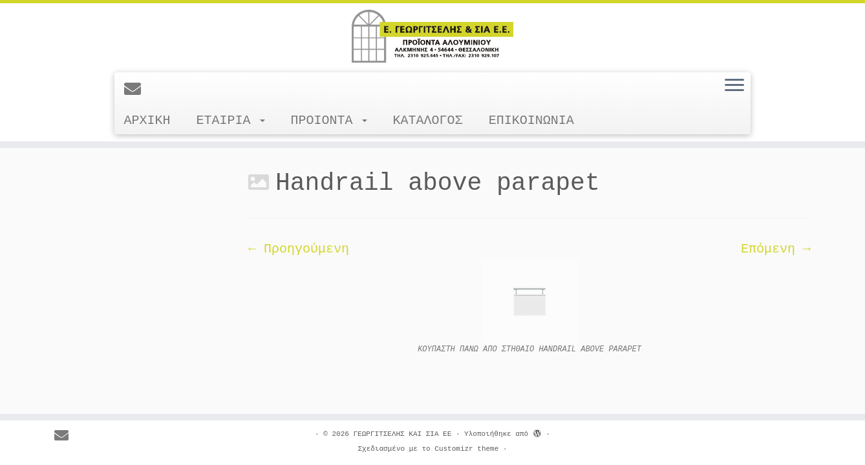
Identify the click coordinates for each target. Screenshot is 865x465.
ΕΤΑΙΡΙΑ (231, 120)
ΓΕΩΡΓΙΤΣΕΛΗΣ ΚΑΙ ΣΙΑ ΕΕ (402, 434)
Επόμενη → (776, 249)
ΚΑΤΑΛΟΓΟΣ (428, 120)
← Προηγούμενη (298, 249)
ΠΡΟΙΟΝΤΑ (329, 120)
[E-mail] (136, 90)
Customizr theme (466, 449)
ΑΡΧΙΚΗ (147, 120)
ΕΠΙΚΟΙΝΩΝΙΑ (531, 120)
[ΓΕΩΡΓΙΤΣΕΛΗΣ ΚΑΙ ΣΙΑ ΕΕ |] (432, 36)
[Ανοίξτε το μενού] (734, 86)
